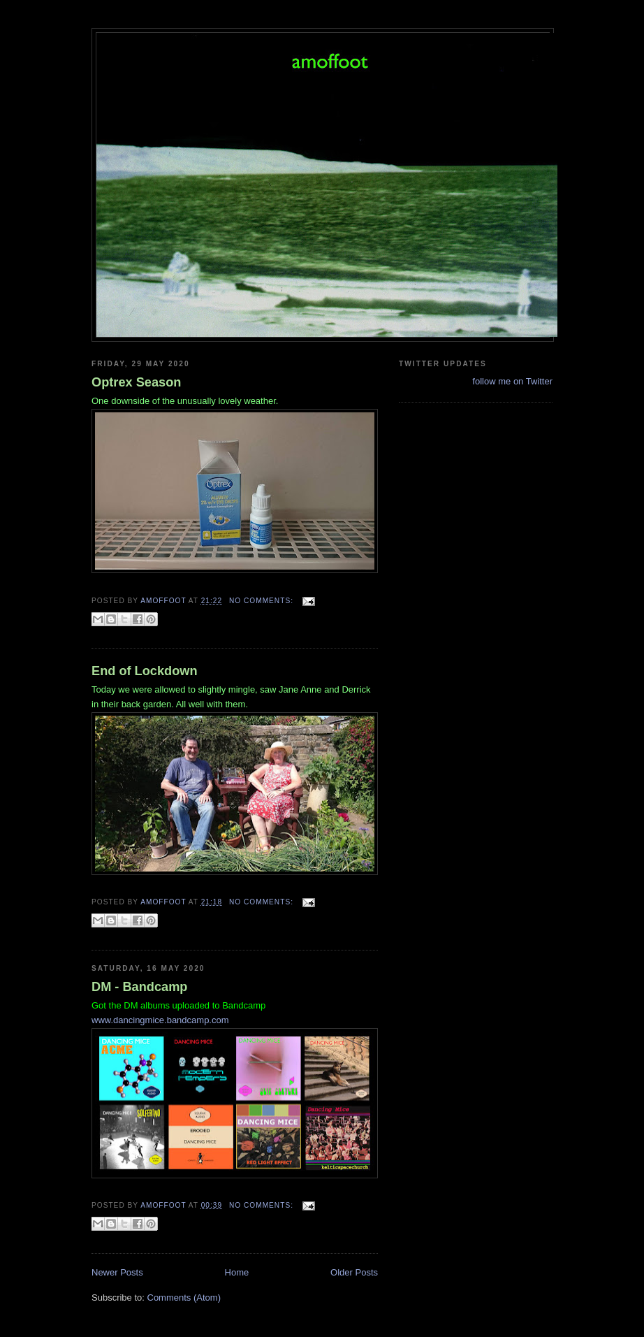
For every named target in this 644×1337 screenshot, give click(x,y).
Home (237, 1272)
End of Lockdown (145, 671)
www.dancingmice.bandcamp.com (160, 1020)
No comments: (262, 601)
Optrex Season (136, 382)
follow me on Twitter (512, 381)
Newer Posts (117, 1272)
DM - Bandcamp (139, 987)
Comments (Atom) (184, 1297)
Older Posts (354, 1272)
